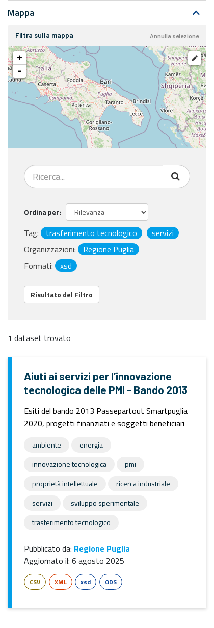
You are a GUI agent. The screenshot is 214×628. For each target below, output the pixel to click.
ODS (111, 582)
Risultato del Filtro (62, 294)
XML (61, 582)
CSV (35, 582)
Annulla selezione (174, 35)
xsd (86, 582)
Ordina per (41, 211)
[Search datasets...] (94, 176)
